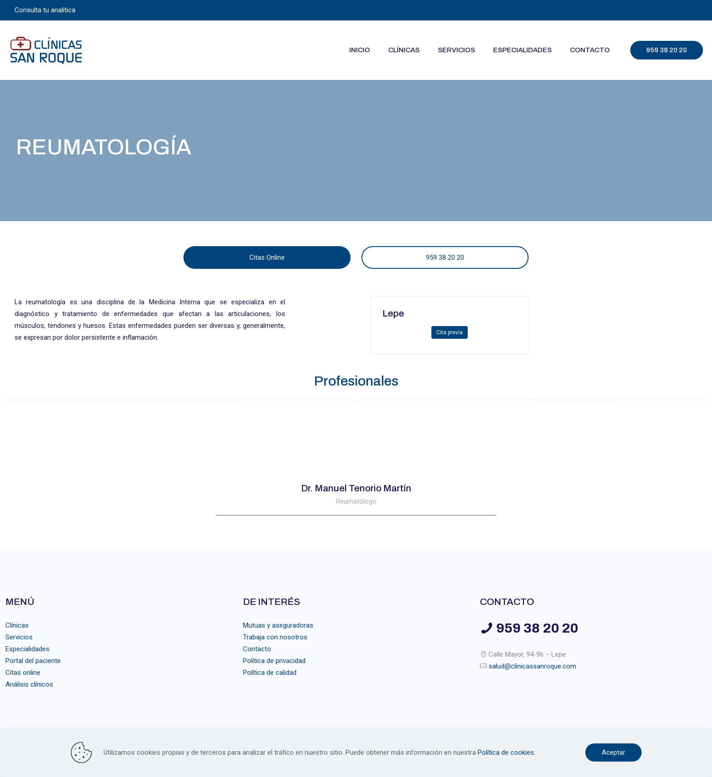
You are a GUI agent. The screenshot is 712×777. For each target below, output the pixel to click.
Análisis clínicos (29, 684)
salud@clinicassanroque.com (532, 666)
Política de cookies (506, 752)
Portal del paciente (33, 661)
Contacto (257, 649)
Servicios (19, 637)
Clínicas (17, 625)
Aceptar (613, 752)
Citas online (22, 672)
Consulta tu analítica (45, 10)
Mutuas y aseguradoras (278, 625)
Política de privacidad (274, 661)
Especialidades (27, 649)
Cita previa (449, 332)
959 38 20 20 (666, 50)
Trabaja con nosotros (275, 637)
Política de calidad (270, 672)
